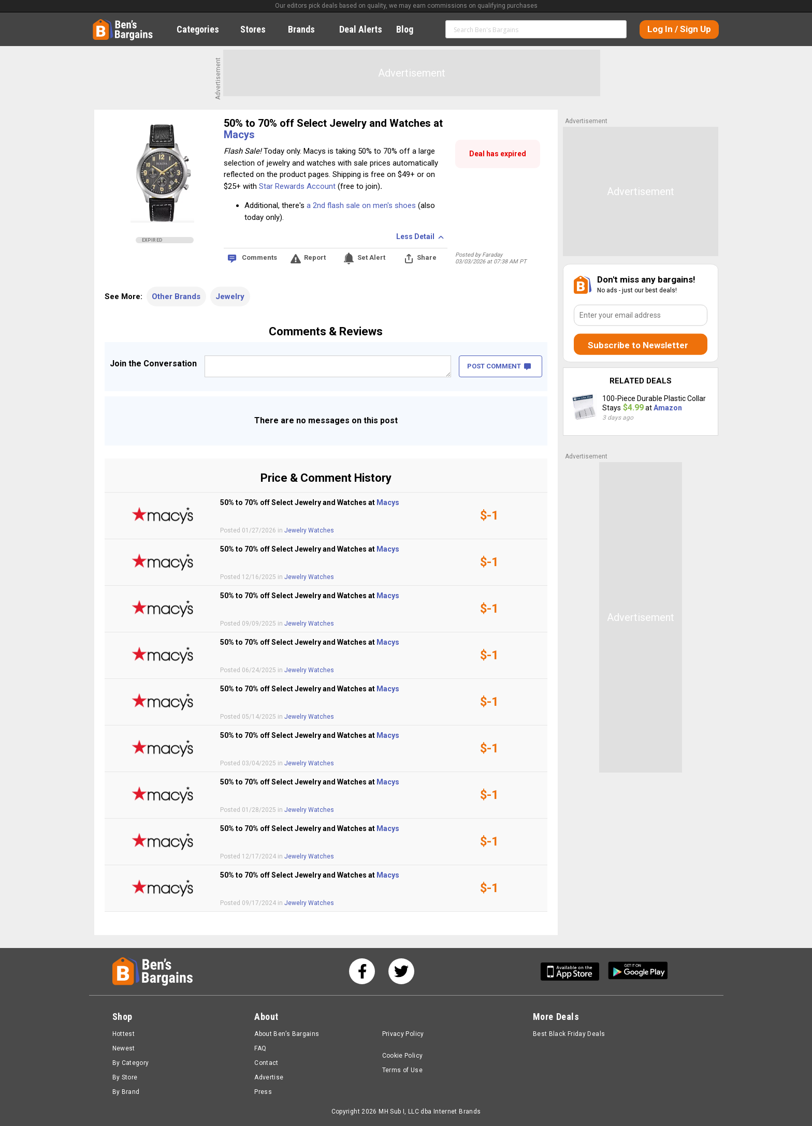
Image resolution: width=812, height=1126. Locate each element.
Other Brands (176, 296)
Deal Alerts (360, 29)
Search (614, 29)
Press (263, 1091)
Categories (203, 29)
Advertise (268, 1077)
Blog (410, 29)
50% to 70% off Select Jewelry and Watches (328, 123)
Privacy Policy (403, 1034)
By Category (130, 1062)
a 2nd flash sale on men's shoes (361, 205)
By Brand (126, 1091)
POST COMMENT (499, 366)
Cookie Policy (402, 1055)
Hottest (123, 1034)
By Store (125, 1077)
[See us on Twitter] (401, 971)
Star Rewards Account (297, 186)
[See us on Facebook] (362, 971)
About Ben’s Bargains (286, 1034)
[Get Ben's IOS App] (574, 971)
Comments (259, 257)
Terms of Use (402, 1070)
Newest (123, 1048)
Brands (307, 29)
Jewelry (229, 296)
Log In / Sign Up (679, 29)
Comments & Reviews (326, 331)
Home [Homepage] (100, 23)
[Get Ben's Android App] (638, 971)
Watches (321, 530)
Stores (258, 29)
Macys (239, 134)
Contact (266, 1062)
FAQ (260, 1048)
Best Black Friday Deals (569, 1034)
